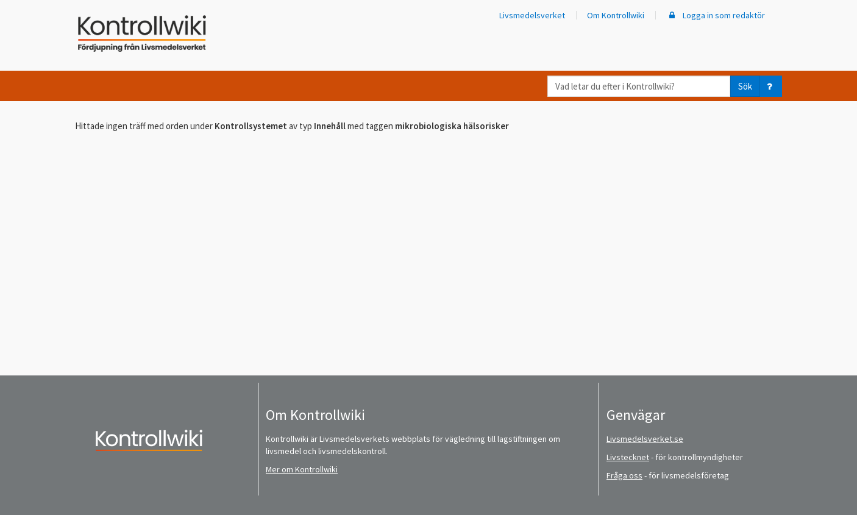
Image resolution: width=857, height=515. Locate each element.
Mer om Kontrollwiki (302, 469)
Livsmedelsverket (532, 15)
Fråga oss (624, 475)
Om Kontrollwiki (615, 15)
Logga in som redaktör (715, 15)
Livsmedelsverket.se (644, 438)
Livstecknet (627, 457)
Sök (745, 86)
